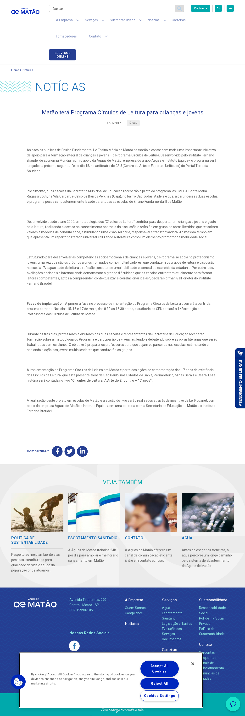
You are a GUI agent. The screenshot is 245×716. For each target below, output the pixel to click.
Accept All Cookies (159, 668)
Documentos (171, 626)
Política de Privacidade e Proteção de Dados (122, 709)
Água (166, 594)
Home (15, 56)
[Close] (193, 663)
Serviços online (220, 22)
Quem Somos (135, 594)
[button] (18, 681)
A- (230, 8)
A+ (218, 8)
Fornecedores (186, 21)
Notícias (27, 56)
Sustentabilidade (213, 586)
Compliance (134, 600)
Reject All (159, 684)
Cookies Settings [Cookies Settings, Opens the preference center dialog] (159, 696)
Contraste (200, 8)
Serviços (169, 586)
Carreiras (160, 21)
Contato (205, 631)
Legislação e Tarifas (177, 610)
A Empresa (134, 586)
